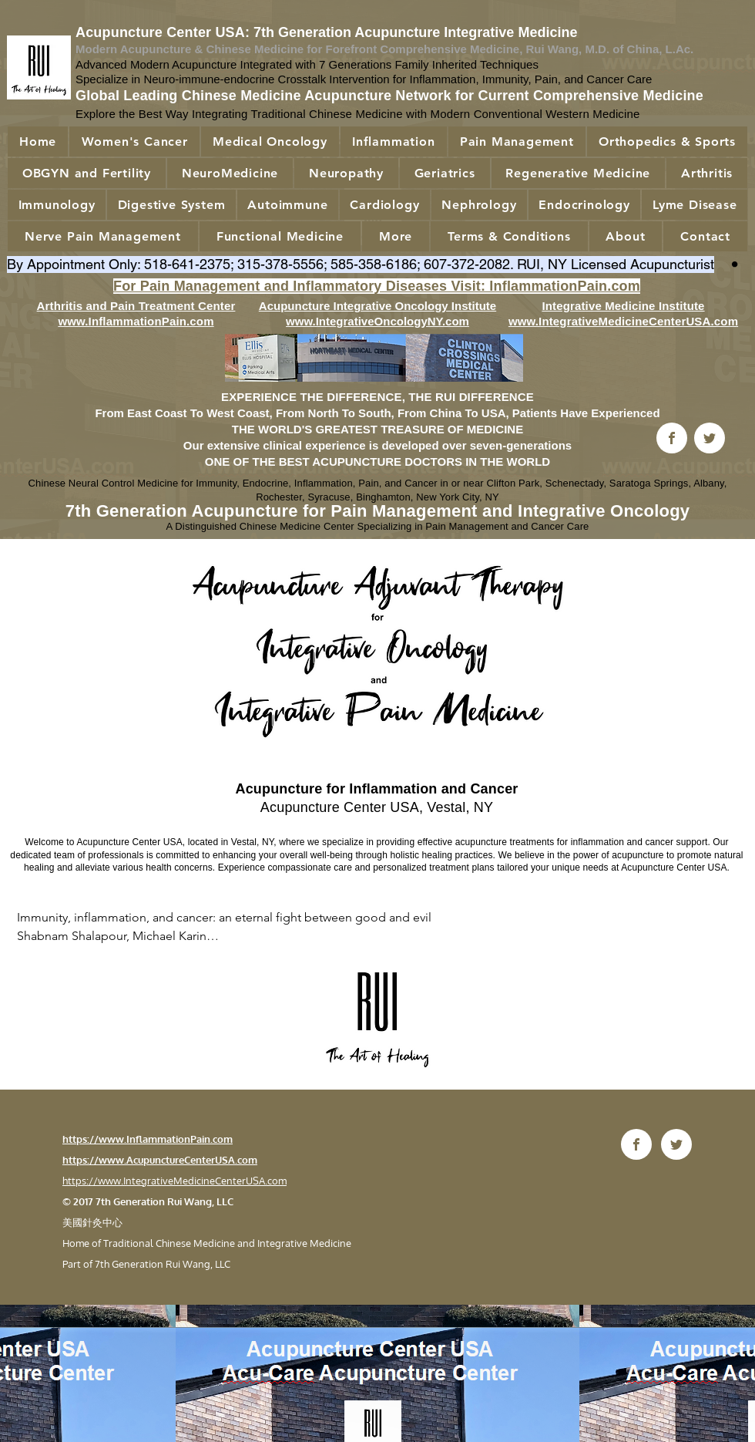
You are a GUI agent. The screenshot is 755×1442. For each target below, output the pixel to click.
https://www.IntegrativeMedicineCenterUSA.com (174, 1180)
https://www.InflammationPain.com (147, 1139)
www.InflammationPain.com (135, 321)
